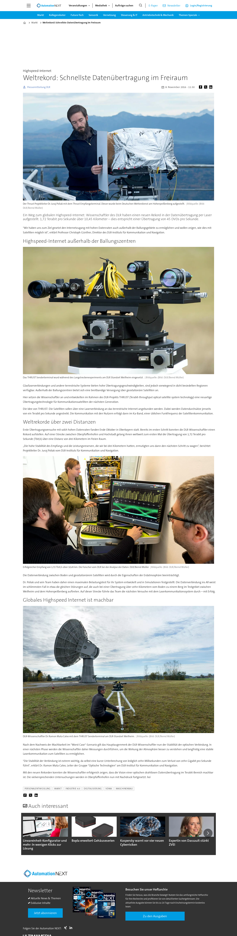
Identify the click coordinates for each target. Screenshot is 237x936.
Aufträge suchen (124, 5)
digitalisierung (93, 788)
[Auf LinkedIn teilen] (211, 87)
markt (58, 788)
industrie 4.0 (73, 788)
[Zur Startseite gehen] (49, 5)
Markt (40, 15)
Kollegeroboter (57, 15)
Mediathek (101, 5)
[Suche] (140, 5)
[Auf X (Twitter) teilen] (206, 87)
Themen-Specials (188, 15)
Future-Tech (77, 15)
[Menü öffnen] (29, 5)
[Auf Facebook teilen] (201, 87)
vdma (109, 788)
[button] (207, 833)
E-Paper (153, 5)
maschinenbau (124, 788)
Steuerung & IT (129, 15)
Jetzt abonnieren (45, 913)
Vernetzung (109, 15)
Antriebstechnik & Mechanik (158, 15)
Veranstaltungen (78, 5)
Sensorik (93, 15)
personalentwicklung (37, 788)
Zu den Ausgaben (155, 916)
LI (71, 927)
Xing (66, 927)
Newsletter (173, 5)
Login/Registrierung (201, 5)
